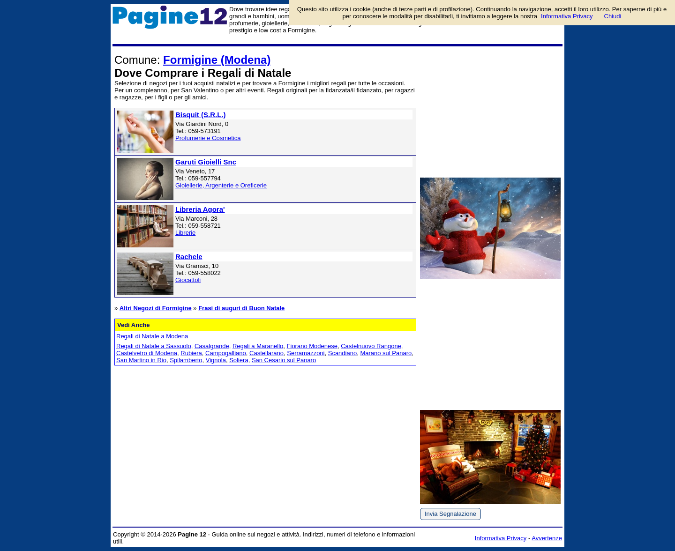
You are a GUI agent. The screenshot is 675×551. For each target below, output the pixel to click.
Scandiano (342, 353)
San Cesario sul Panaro (284, 360)
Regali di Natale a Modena (152, 336)
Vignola (216, 360)
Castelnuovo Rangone (371, 346)
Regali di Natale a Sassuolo (153, 346)
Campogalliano (225, 353)
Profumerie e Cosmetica (207, 137)
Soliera (238, 360)
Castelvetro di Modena (146, 353)
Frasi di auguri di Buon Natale (241, 308)
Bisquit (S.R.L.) (200, 115)
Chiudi (613, 16)
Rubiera (191, 353)
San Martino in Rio (141, 360)
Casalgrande (212, 346)
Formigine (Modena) (216, 59)
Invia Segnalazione (450, 513)
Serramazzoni (305, 353)
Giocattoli (188, 279)
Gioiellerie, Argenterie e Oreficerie (221, 185)
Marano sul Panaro (386, 353)
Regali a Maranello (257, 346)
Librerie (185, 232)
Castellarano (266, 353)
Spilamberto (186, 360)
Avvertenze (547, 538)
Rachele (188, 257)
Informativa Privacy (501, 538)
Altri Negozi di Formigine (156, 308)
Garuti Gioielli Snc (205, 162)
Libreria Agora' (200, 209)
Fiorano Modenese (312, 346)
